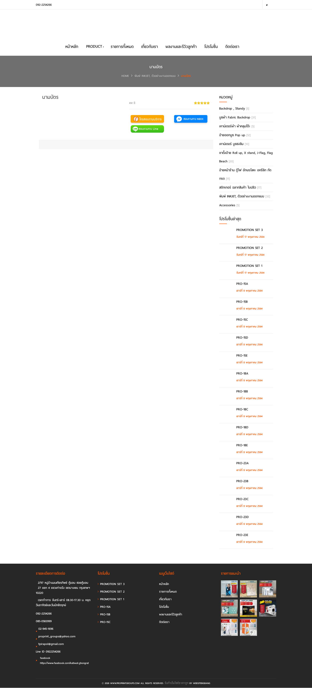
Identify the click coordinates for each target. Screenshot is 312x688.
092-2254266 (44, 4)
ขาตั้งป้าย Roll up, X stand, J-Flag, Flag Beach (246, 157)
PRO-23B (242, 481)
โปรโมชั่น (211, 46)
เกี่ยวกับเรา (149, 46)
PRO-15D (242, 338)
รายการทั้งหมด (122, 46)
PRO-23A (242, 463)
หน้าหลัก (71, 46)
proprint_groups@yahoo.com (55, 637)
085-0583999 (44, 621)
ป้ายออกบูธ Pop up (235, 135)
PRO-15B (241, 302)
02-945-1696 (44, 630)
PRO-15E (241, 356)
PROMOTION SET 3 (249, 230)
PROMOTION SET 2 (249, 248)
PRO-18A (242, 374)
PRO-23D (242, 517)
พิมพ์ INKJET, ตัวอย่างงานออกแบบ (155, 76)
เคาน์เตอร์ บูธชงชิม (234, 144)
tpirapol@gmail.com (50, 645)
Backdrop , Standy (234, 108)
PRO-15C (242, 320)
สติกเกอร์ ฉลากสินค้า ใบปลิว (240, 187)
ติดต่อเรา (232, 46)
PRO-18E (241, 445)
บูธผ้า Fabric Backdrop (237, 117)
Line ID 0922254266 (48, 651)
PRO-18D (242, 427)
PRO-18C (242, 409)
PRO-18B (242, 391)
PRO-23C (242, 499)
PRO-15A (242, 284)
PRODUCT (95, 46)
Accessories (229, 205)
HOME (125, 76)
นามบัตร (186, 76)
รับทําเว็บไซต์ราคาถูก (176, 683)
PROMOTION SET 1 (249, 266)
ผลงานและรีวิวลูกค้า (181, 46)
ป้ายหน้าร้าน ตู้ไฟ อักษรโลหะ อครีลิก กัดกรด (245, 175)
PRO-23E (242, 535)
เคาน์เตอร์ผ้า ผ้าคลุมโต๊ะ (236, 126)
